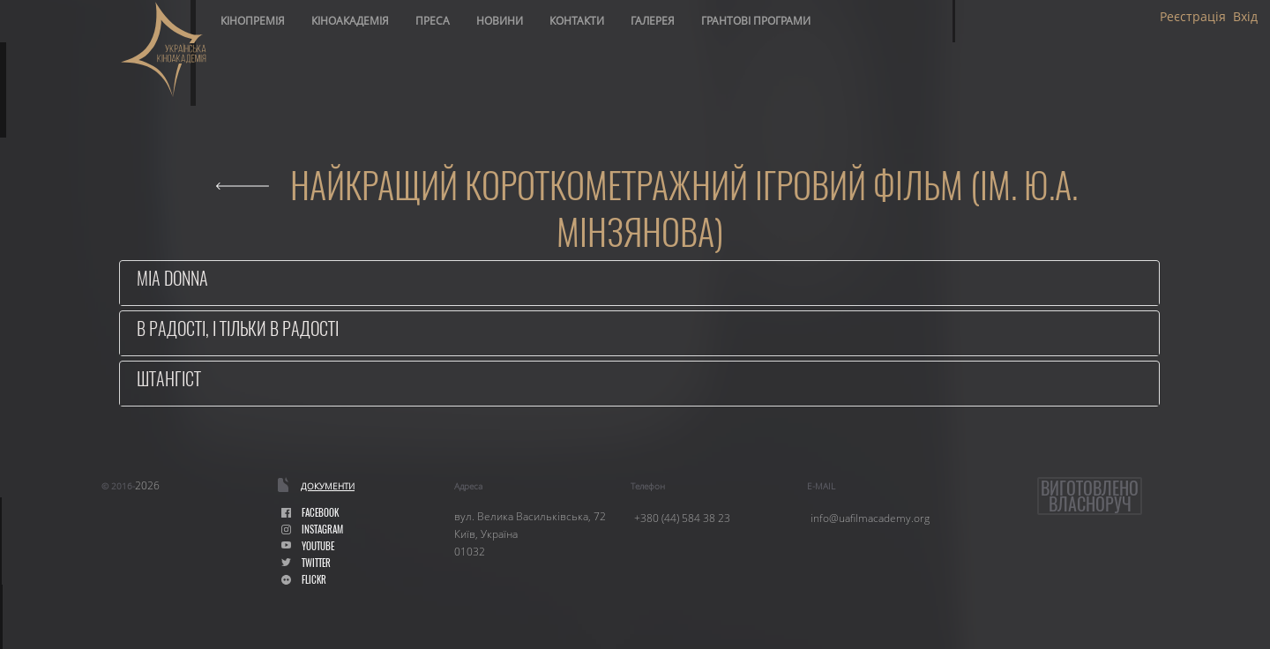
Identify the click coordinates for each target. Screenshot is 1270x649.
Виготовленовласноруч (1090, 496)
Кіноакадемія (350, 20)
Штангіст (169, 379)
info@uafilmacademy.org (870, 518)
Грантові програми (756, 20)
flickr (303, 580)
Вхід (1245, 17)
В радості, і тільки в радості (238, 328)
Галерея (653, 20)
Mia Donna (172, 278)
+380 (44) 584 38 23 (682, 518)
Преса (432, 20)
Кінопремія (252, 20)
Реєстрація (1193, 17)
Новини (499, 20)
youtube (307, 546)
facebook (310, 513)
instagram (312, 529)
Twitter (306, 563)
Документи (328, 486)
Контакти (576, 20)
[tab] (639, 283)
